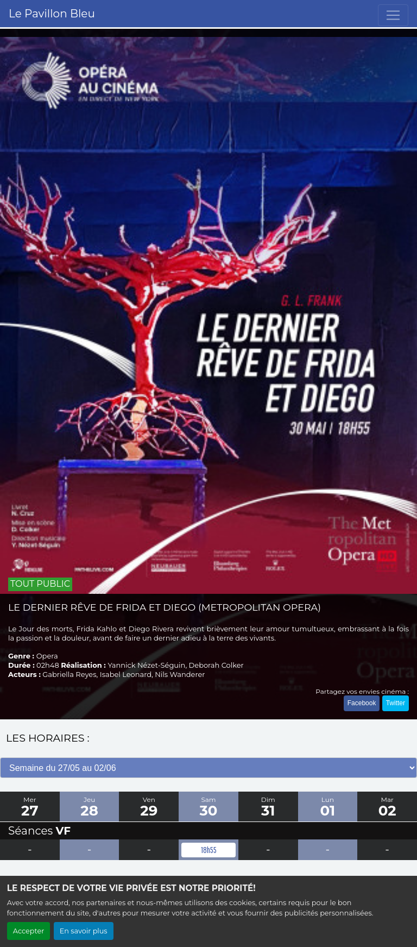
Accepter (29, 931)
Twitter (395, 703)
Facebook (362, 703)
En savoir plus (84, 931)
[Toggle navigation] (393, 15)
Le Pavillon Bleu (52, 13)
